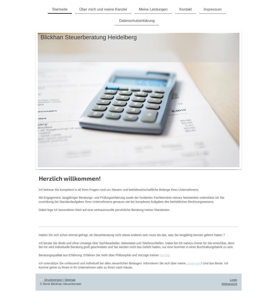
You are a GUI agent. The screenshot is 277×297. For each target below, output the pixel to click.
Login (233, 280)
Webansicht (229, 284)
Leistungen (193, 263)
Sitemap (70, 280)
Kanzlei (165, 255)
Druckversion (51, 280)
